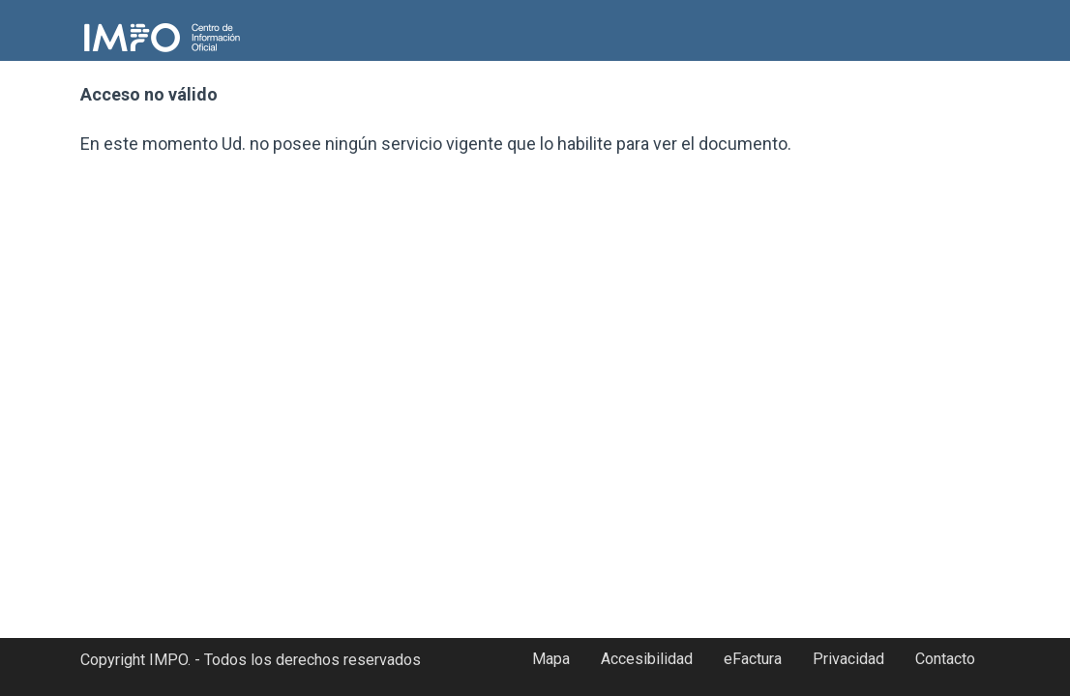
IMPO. (170, 660)
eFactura (753, 659)
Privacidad (848, 659)
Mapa (551, 659)
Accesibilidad (647, 659)
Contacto (945, 659)
